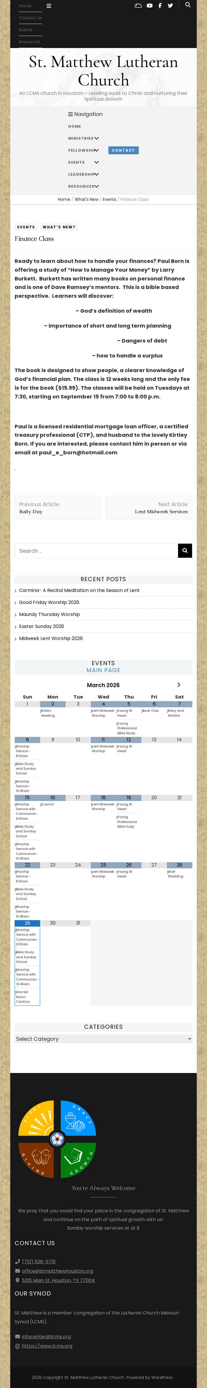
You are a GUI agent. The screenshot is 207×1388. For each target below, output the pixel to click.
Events (25, 30)
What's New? (59, 227)
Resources (81, 186)
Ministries (81, 138)
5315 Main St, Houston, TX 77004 (58, 1280)
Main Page (103, 670)
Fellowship (82, 150)
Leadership (81, 174)
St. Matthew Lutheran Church (103, 70)
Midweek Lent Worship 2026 (51, 638)
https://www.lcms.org (47, 1346)
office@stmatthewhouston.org (57, 1271)
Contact (124, 150)
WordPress (162, 1377)
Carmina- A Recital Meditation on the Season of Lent (79, 590)
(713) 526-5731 (39, 1261)
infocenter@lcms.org (46, 1336)
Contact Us (30, 18)
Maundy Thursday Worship (49, 614)
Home (25, 6)
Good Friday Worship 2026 (49, 602)
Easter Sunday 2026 (41, 626)
